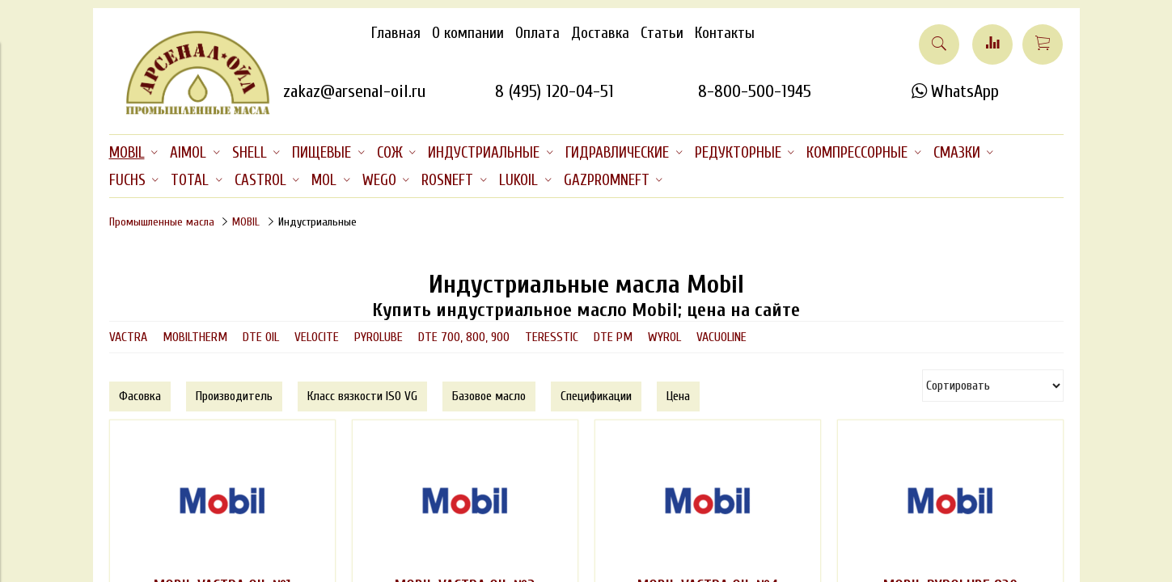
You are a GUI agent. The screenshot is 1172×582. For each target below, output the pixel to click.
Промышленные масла (161, 222)
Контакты (725, 33)
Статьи (662, 33)
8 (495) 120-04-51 (554, 91)
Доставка (600, 33)
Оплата (537, 33)
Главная (396, 33)
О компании (468, 33)
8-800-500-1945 (754, 91)
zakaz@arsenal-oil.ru (354, 91)
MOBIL (246, 222)
